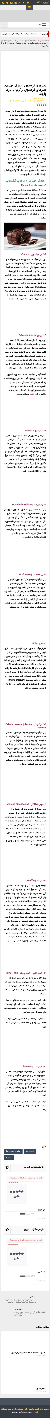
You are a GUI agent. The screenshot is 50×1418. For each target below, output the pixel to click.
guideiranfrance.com (21, 1412)
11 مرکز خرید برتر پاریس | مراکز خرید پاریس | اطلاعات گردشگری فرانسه (20, 1301)
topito (9, 1157)
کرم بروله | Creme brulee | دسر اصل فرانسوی (28, 1352)
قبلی (32, 1297)
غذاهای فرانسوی (38, 100)
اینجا (32, 394)
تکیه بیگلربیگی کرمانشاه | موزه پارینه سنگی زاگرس (29, 1313)
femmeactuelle (13, 1151)
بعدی (18, 1309)
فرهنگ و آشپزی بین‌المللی (23, 100)
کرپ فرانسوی (41, 1388)
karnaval (30, 1151)
